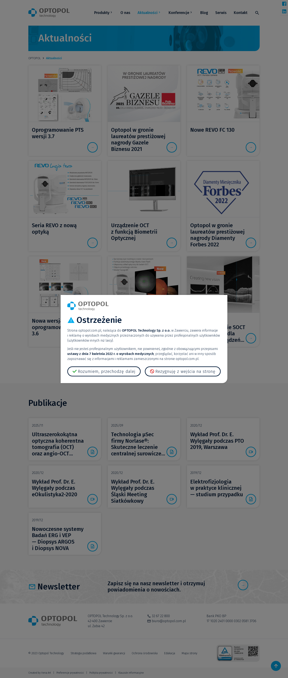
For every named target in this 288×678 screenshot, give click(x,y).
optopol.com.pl (89, 330)
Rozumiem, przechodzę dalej (106, 371)
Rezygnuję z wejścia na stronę (185, 371)
